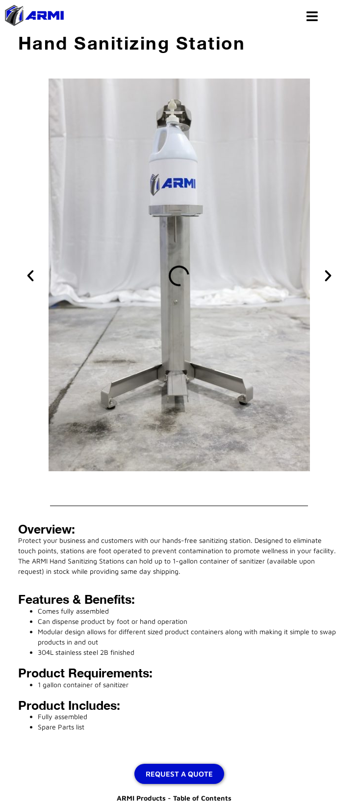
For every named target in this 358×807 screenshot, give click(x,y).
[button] (30, 276)
